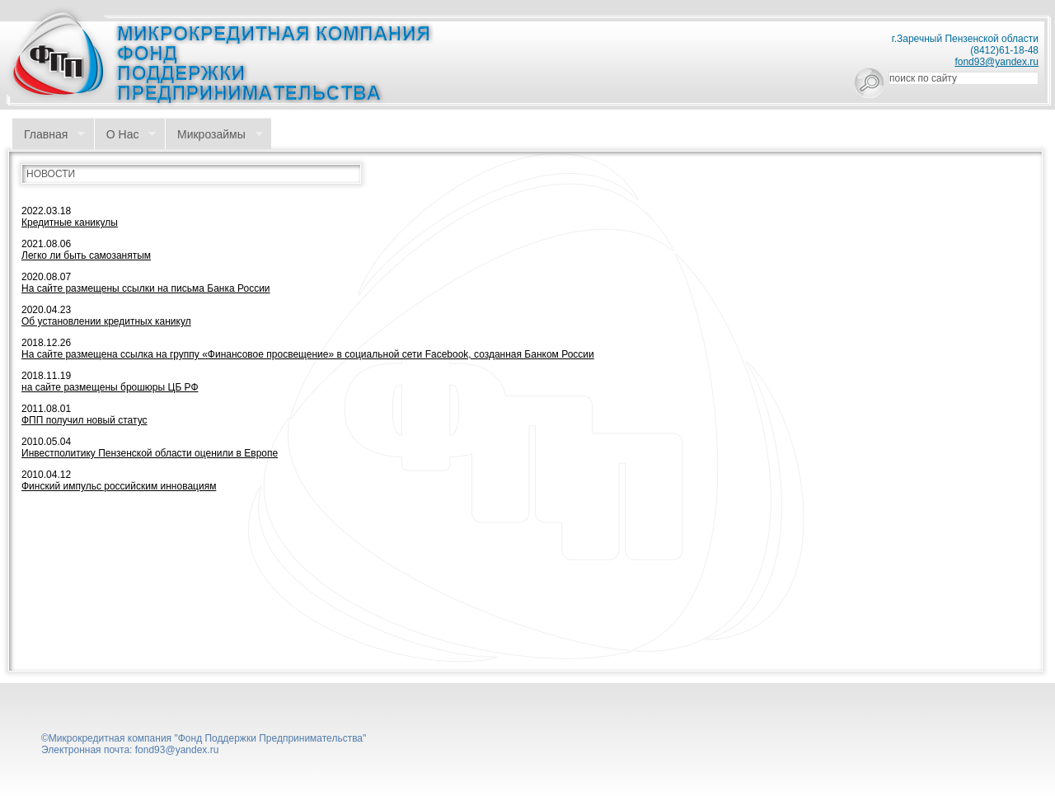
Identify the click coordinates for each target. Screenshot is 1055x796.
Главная (48, 135)
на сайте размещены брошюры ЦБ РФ (110, 387)
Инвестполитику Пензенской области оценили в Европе (149, 453)
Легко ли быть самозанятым (86, 255)
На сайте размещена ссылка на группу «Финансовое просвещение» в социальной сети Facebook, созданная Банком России (307, 354)
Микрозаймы (214, 135)
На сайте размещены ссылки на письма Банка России (145, 288)
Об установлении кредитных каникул (106, 321)
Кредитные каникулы (69, 222)
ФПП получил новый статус (84, 420)
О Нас (125, 135)
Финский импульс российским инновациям (118, 486)
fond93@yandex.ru (996, 62)
